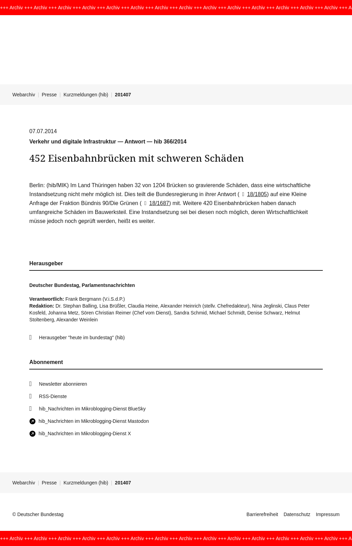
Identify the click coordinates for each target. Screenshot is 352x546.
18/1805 (253, 194)
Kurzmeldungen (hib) (86, 94)
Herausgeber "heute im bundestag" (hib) (82, 337)
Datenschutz (297, 514)
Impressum (328, 514)
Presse (49, 94)
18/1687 (155, 203)
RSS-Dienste (53, 396)
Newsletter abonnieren (63, 384)
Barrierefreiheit (262, 514)
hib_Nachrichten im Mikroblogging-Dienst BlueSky (92, 408)
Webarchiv (23, 94)
